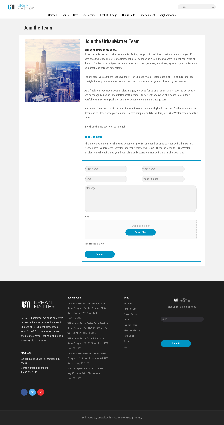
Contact (127, 341)
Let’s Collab (128, 336)
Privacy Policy (130, 314)
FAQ (125, 346)
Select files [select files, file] (140, 232)
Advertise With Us (131, 330)
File (87, 216)
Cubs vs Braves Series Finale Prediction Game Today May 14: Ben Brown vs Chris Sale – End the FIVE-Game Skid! (86, 308)
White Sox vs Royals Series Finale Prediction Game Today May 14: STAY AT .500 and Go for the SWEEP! (88, 328)
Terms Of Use (129, 308)
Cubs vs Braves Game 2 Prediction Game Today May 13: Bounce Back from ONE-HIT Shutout (87, 358)
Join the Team (130, 325)
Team (126, 319)
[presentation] (182, 331)
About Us (127, 303)
